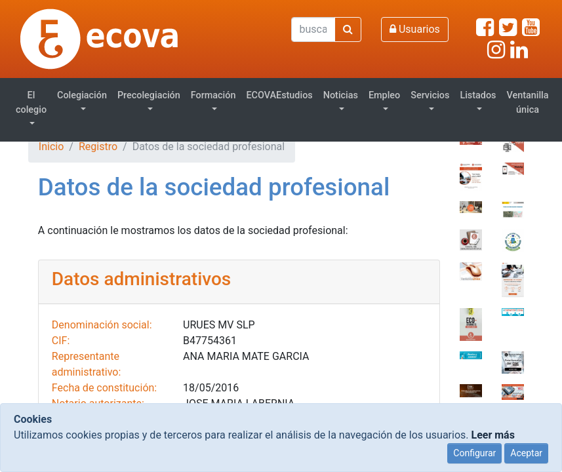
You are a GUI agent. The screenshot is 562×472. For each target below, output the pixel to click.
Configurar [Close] (474, 453)
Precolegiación (148, 95)
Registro (98, 146)
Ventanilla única (528, 102)
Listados (478, 95)
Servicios (430, 95)
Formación (213, 95)
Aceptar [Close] (526, 453)
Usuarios (415, 29)
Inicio (51, 146)
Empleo (384, 95)
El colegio (31, 102)
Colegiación (82, 95)
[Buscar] (313, 29)
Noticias (340, 95)
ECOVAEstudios (279, 95)
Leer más (492, 435)
